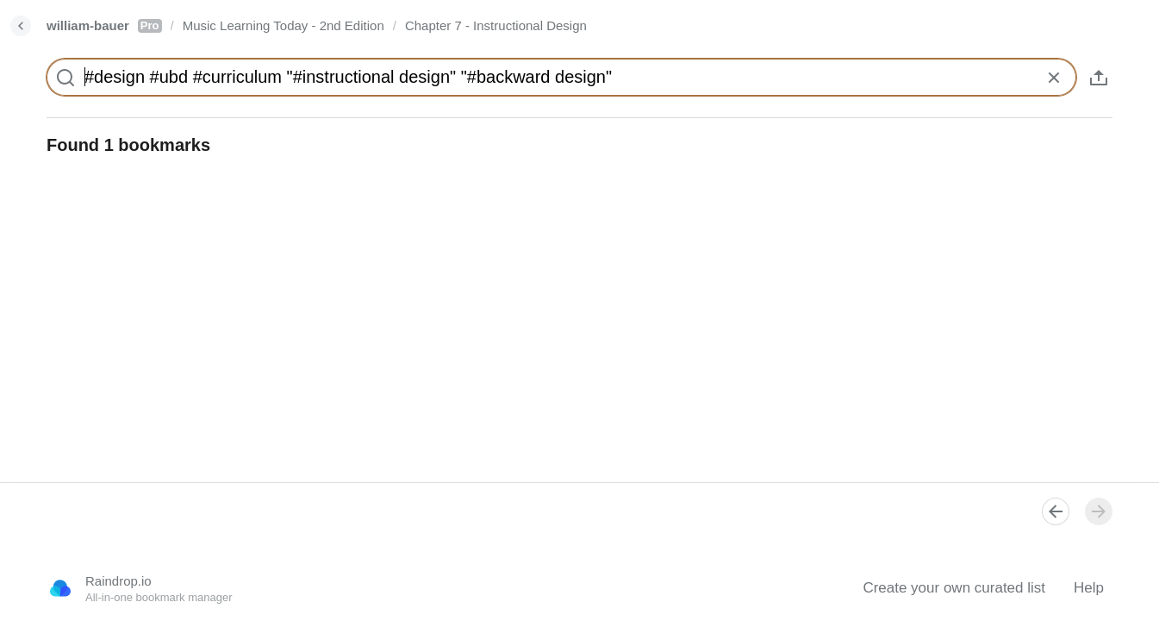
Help (1089, 588)
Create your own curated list (954, 588)
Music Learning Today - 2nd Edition (283, 25)
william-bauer (104, 25)
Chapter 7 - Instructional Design (496, 25)
